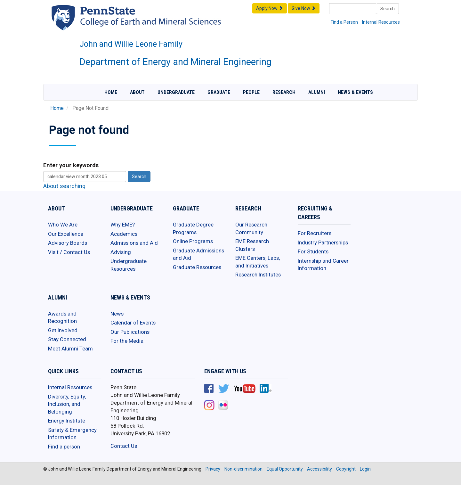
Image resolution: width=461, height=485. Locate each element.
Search (387, 8)
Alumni (316, 92)
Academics (123, 234)
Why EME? (122, 224)
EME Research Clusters (252, 245)
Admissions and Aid (134, 243)
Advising (120, 252)
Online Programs (193, 241)
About (137, 92)
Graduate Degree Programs (193, 228)
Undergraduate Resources (128, 265)
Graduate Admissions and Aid (198, 254)
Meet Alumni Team (70, 348)
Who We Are (62, 224)
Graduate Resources (197, 267)
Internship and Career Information (323, 265)
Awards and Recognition (62, 317)
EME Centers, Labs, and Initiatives (257, 262)
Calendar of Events (133, 322)
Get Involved (62, 330)
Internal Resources (381, 22)
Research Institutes (258, 274)
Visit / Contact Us (69, 252)
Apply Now (269, 8)
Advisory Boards (67, 243)
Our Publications (130, 332)
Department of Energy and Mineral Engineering (175, 61)
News (117, 313)
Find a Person (344, 22)
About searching (64, 186)
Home (110, 92)
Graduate (218, 92)
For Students (313, 251)
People (251, 92)
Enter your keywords (71, 165)
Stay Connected (67, 339)
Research (283, 92)
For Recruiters (314, 233)
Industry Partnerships (323, 242)
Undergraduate (176, 92)
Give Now (304, 8)
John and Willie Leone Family (130, 44)
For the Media (126, 341)
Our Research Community (251, 228)
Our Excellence (65, 234)
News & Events (355, 92)
